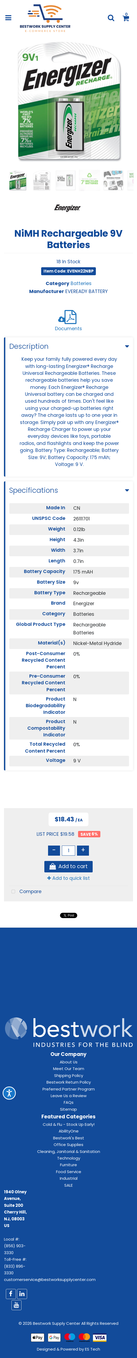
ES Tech (92, 1349)
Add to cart (68, 867)
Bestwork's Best (68, 1138)
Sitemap (68, 1109)
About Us (69, 1062)
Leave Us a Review (69, 1095)
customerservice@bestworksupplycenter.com (50, 1279)
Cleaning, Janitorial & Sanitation (68, 1151)
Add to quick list (68, 878)
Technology (68, 1158)
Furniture (68, 1165)
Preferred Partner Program (68, 1089)
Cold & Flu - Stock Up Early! (69, 1124)
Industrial (69, 1178)
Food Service (68, 1171)
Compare (25, 892)
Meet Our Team (68, 1068)
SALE (68, 1185)
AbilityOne (69, 1131)
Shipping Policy (68, 1075)
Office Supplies (68, 1144)
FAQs (69, 1102)
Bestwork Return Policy (68, 1082)
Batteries (81, 283)
